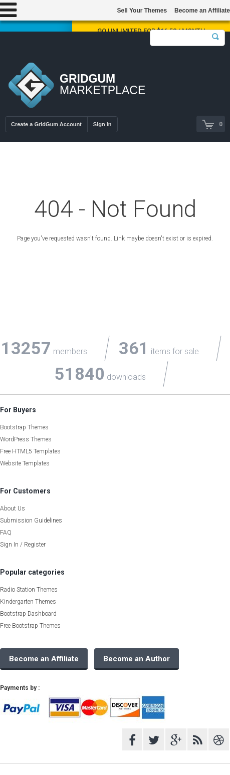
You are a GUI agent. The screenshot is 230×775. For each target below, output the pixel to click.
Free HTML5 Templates (30, 451)
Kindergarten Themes (28, 601)
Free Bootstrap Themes (30, 625)
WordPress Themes (26, 439)
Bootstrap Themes (24, 427)
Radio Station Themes (29, 589)
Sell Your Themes (142, 10)
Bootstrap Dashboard (28, 613)
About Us (12, 508)
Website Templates (25, 463)
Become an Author (136, 658)
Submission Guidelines (31, 520)
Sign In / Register (23, 544)
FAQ (6, 532)
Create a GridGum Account (46, 124)
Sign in (102, 124)
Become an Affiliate (202, 10)
